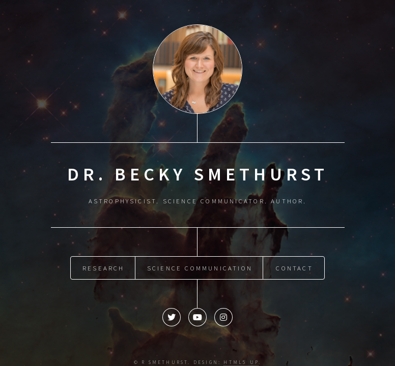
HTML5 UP (241, 361)
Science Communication (199, 267)
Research (103, 267)
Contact (294, 267)
